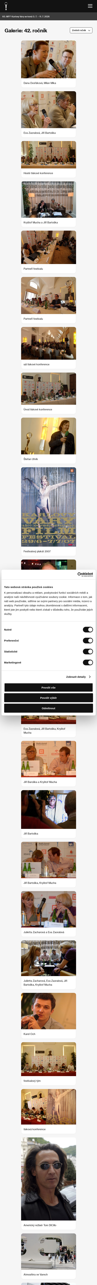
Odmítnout (48, 708)
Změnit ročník (79, 30)
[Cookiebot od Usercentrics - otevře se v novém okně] (77, 574)
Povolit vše (48, 687)
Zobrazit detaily (76, 676)
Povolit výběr (48, 697)
